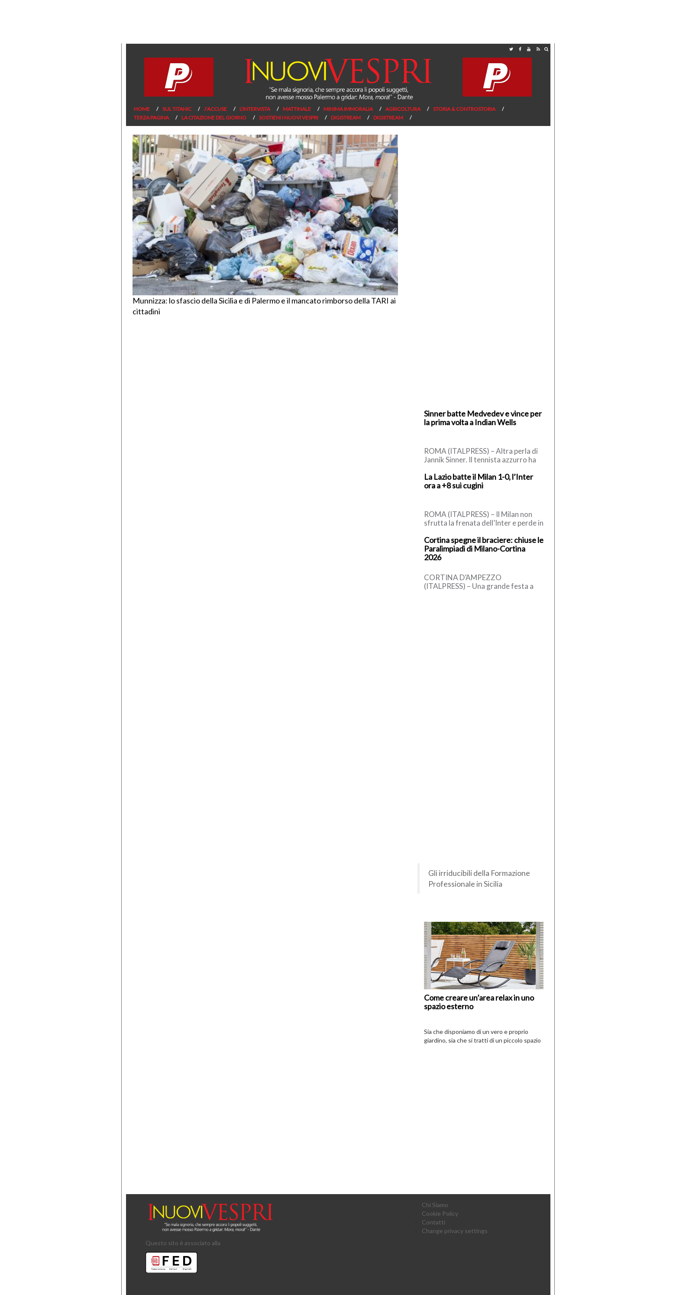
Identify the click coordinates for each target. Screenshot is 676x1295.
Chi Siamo (435, 1204)
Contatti (433, 1222)
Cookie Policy (440, 1213)
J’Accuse (215, 109)
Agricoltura (402, 109)
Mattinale (297, 109)
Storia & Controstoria (464, 109)
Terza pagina (151, 117)
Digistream (346, 117)
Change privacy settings (455, 1230)
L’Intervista (254, 109)
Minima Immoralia (348, 109)
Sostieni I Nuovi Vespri (288, 117)
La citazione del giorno (213, 117)
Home (142, 109)
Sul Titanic (176, 109)
